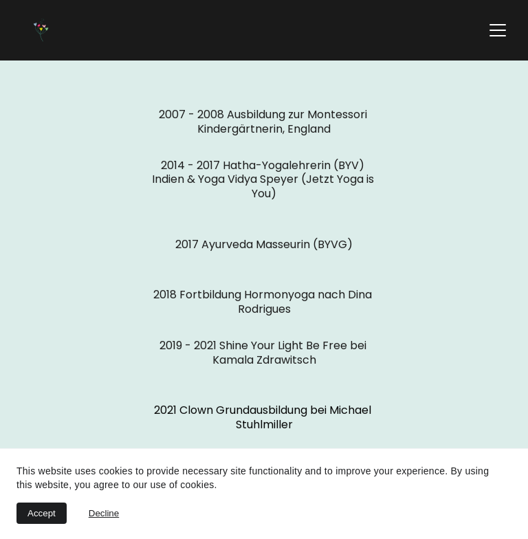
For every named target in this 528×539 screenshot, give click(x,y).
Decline (104, 513)
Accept (42, 513)
